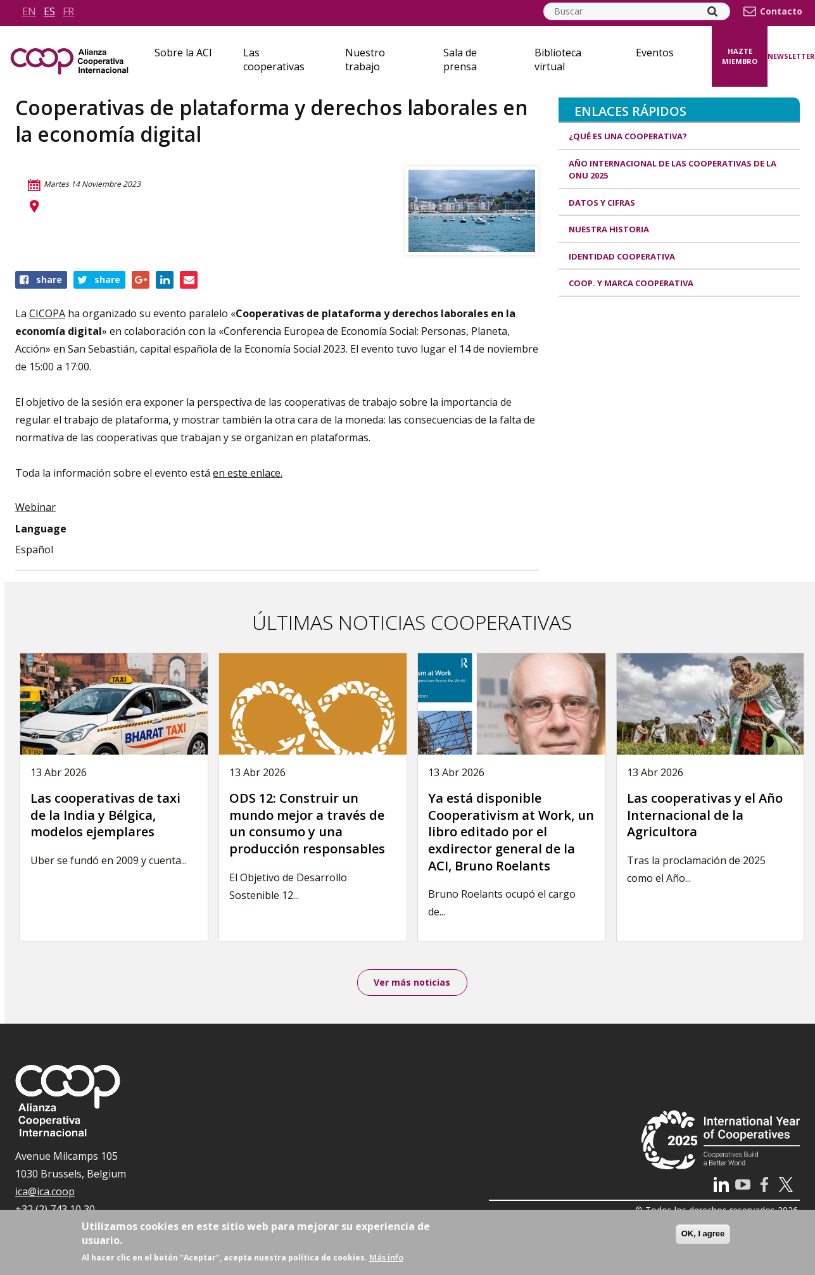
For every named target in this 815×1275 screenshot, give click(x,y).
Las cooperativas (274, 59)
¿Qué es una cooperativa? (628, 136)
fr (68, 11)
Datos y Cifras (602, 202)
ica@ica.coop (45, 1193)
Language (40, 529)
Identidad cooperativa (622, 256)
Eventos (655, 53)
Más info (386, 1257)
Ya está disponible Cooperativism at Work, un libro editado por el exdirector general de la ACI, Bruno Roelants (511, 831)
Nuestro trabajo (365, 59)
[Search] (712, 11)
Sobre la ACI (183, 53)
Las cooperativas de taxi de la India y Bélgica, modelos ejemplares (105, 814)
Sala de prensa (460, 59)
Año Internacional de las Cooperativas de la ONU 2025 (672, 170)
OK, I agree (703, 1233)
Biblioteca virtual (557, 59)
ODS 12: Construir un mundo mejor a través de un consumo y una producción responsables (307, 823)
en (29, 11)
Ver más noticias (412, 983)
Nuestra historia (609, 229)
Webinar (35, 507)
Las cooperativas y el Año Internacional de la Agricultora (705, 814)
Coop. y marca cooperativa (631, 283)
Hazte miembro (739, 56)
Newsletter (791, 56)
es (49, 11)
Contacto (781, 11)
